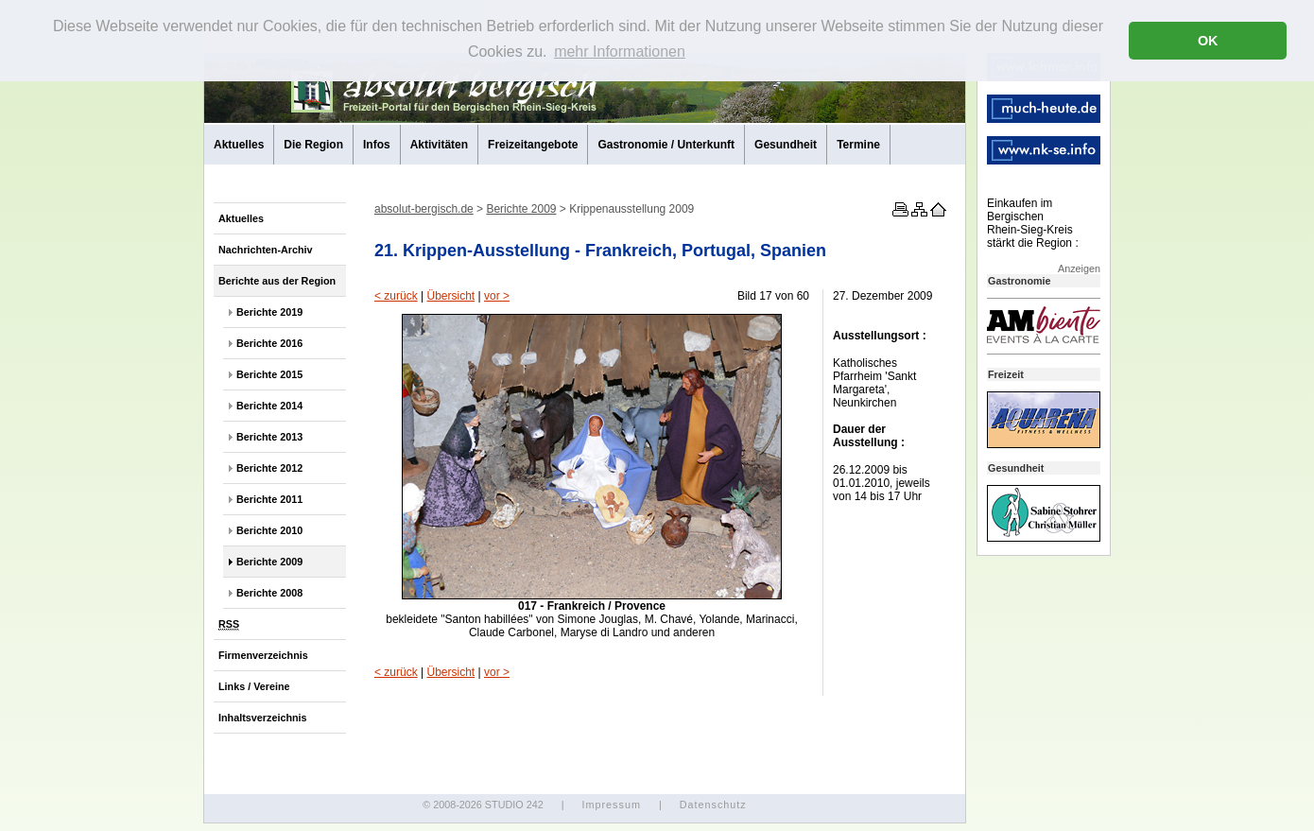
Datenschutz (713, 804)
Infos (376, 144)
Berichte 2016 (269, 343)
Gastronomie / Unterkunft (666, 144)
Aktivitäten (439, 144)
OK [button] (1208, 40)
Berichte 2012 (269, 468)
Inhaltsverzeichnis (262, 717)
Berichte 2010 (269, 530)
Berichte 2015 (269, 374)
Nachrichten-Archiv (265, 249)
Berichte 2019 (269, 312)
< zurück (396, 296)
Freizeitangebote (533, 144)
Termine (858, 144)
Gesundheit (785, 144)
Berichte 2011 (269, 499)
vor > (497, 296)
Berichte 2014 (269, 405)
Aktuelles (239, 144)
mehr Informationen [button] (619, 51)
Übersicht (450, 296)
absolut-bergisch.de (424, 209)
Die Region (313, 144)
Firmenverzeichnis (263, 655)
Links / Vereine (254, 686)
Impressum (610, 804)
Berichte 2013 (269, 436)
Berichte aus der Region (277, 280)
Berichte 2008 (269, 592)
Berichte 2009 (269, 561)
